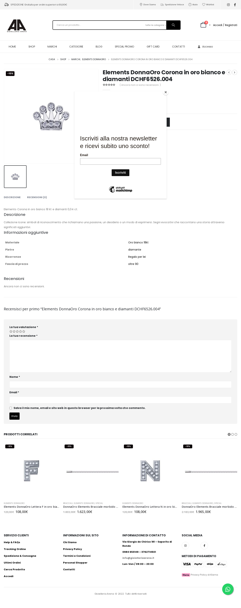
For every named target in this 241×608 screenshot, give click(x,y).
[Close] (166, 92)
